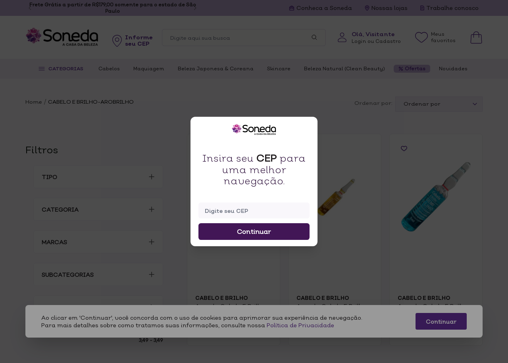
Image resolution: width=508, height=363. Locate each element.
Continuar (254, 232)
